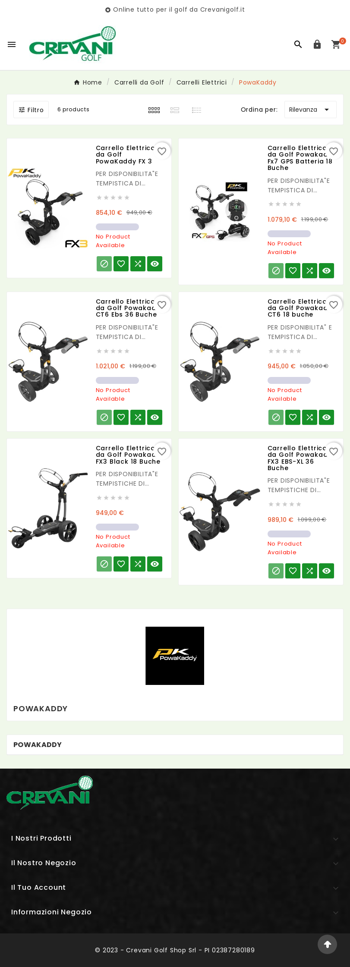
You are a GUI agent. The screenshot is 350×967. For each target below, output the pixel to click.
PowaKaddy (37, 745)
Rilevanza (310, 109)
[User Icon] (317, 44)
